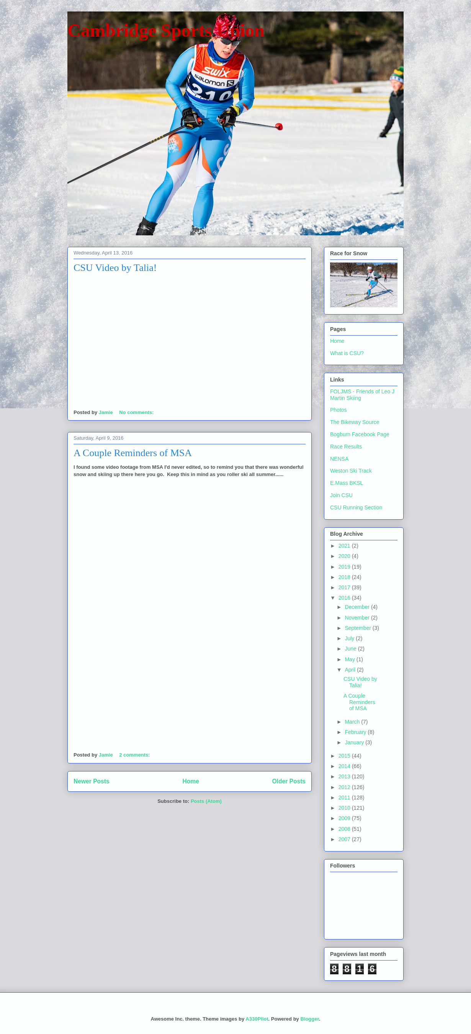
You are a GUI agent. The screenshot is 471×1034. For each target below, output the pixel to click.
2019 (345, 567)
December (358, 607)
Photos (338, 410)
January (355, 742)
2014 (345, 766)
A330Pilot (256, 1019)
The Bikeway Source (354, 422)
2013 (345, 776)
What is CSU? (347, 353)
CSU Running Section (356, 507)
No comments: (137, 412)
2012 (345, 787)
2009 (345, 818)
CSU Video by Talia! (115, 267)
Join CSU (341, 495)
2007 (345, 839)
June (351, 649)
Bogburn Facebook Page (359, 434)
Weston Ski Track (351, 471)
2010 (345, 808)
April (351, 670)
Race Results (346, 447)
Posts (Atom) (206, 801)
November (358, 618)
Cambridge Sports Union (166, 30)
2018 (345, 577)
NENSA (339, 459)
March (353, 722)
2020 (345, 556)
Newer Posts (92, 781)
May (350, 659)
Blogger (309, 1019)
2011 (345, 797)
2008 (345, 829)
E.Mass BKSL (346, 483)
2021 (345, 546)
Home (190, 781)
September (358, 628)
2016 (345, 598)
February (356, 732)
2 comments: (135, 755)
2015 (345, 756)
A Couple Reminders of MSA (133, 452)
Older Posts (289, 781)
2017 (345, 587)
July (350, 638)
